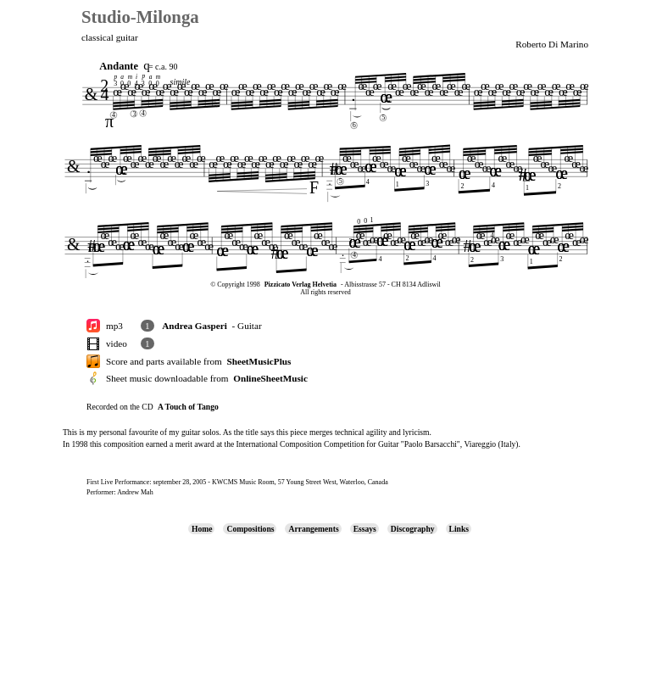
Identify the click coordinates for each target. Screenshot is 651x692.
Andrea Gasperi (194, 326)
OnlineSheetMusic (270, 378)
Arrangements (313, 528)
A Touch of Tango (188, 406)
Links (459, 528)
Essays (364, 528)
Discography (413, 528)
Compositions (250, 528)
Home (202, 528)
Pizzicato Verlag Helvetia (300, 284)
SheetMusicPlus (258, 361)
